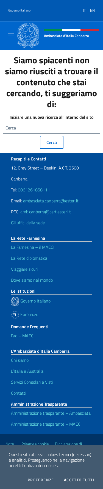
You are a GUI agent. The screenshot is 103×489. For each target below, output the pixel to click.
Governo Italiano (19, 10)
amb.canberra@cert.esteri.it (45, 211)
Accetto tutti (79, 480)
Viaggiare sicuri (24, 269)
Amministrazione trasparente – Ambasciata (51, 413)
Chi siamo (20, 360)
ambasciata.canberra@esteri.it (51, 200)
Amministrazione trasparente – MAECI (46, 424)
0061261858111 (34, 189)
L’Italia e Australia (27, 371)
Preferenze (41, 480)
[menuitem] (86, 8)
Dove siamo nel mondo (32, 280)
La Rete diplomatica (29, 258)
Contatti (18, 393)
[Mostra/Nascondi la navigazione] (11, 35)
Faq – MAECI (23, 335)
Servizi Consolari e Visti (32, 382)
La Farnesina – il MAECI (32, 247)
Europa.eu (24, 314)
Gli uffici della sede (28, 222)
